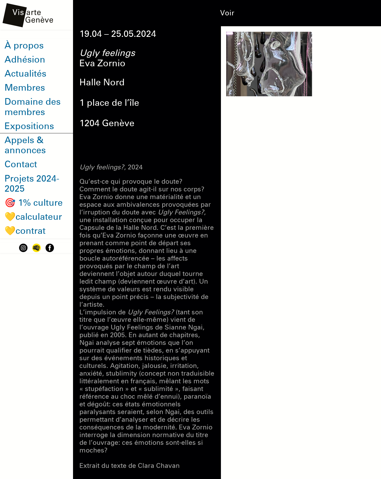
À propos (24, 45)
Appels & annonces (25, 145)
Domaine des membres (32, 106)
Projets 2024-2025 (31, 183)
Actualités (25, 73)
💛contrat (25, 231)
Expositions (29, 126)
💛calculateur (33, 217)
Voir (227, 13)
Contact (20, 164)
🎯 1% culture (33, 202)
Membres (24, 87)
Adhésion (24, 59)
